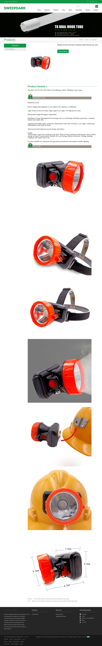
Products (55, 10)
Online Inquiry (63, 51)
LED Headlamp (93, 39)
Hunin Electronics (17, 639)
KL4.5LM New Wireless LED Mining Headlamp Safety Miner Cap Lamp (51, 599)
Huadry (11, 639)
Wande (21, 644)
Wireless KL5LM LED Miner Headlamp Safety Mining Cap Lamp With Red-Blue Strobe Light (54, 601)
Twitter (83, 616)
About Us (47, 10)
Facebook (84, 614)
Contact (96, 10)
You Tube (84, 622)
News (70, 10)
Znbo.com (84, 636)
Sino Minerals (16, 641)
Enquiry (88, 10)
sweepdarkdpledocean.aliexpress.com (15, 636)
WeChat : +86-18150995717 (88, 618)
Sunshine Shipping (15, 644)
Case (63, 10)
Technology (79, 10)
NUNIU (10, 641)
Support (79, 636)
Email (83, 620)
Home (39, 10)
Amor (26, 636)
